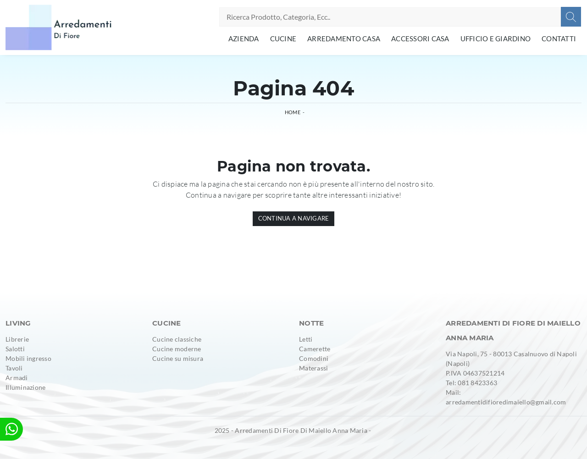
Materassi (313, 368)
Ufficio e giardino (495, 38)
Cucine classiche (176, 339)
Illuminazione (25, 387)
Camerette (314, 349)
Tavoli (14, 368)
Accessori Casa (420, 38)
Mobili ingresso (28, 358)
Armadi (17, 378)
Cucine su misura (177, 358)
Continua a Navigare (293, 218)
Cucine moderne (176, 349)
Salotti (15, 349)
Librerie (17, 339)
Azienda (243, 38)
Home (292, 112)
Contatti (559, 38)
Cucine (283, 38)
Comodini (313, 358)
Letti (305, 339)
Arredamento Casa (343, 38)
